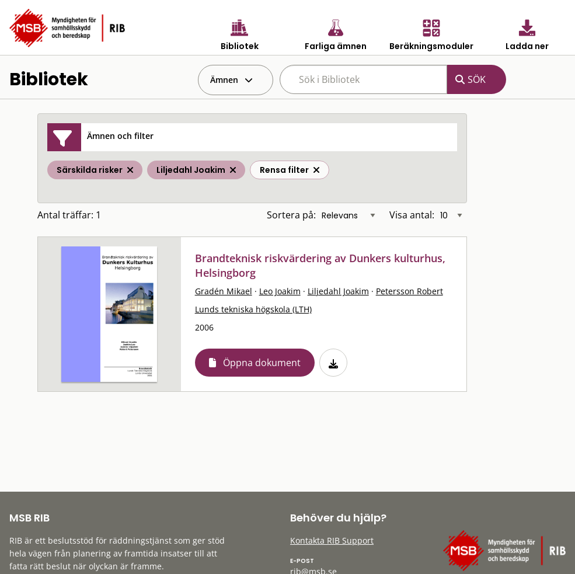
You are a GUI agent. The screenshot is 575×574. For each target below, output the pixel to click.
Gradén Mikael (223, 291)
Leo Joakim (280, 291)
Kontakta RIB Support (332, 540)
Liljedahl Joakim (338, 291)
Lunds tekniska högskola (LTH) (253, 309)
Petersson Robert (409, 291)
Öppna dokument (262, 362)
